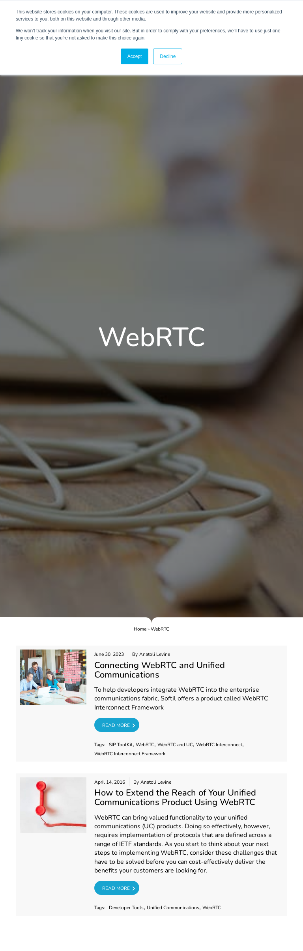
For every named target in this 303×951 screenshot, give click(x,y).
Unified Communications (173, 907)
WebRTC (145, 744)
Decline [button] (168, 56)
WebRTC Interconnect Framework (129, 753)
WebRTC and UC (175, 744)
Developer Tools (126, 907)
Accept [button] (134, 56)
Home (140, 629)
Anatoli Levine (154, 654)
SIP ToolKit (121, 744)
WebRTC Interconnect (219, 744)
